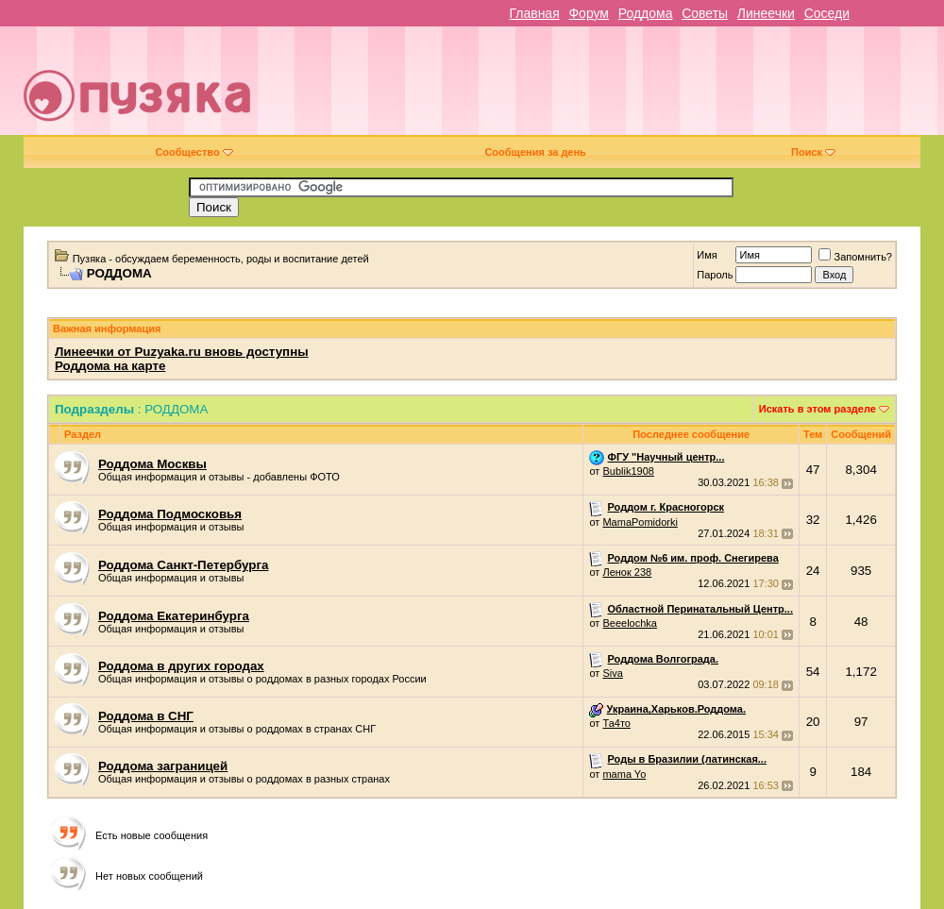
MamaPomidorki (639, 522)
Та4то (616, 723)
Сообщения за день (534, 152)
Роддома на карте (110, 366)
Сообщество (193, 152)
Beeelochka (629, 623)
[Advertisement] (634, 88)
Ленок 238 (626, 572)
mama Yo (624, 774)
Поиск (813, 152)
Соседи (827, 13)
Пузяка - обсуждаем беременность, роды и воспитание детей (221, 258)
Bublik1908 (627, 471)
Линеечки (766, 13)
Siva (612, 673)
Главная (534, 13)
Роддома (645, 13)
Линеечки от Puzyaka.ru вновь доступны (182, 352)
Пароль (715, 274)
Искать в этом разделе (817, 408)
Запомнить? (855, 256)
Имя (706, 255)
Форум (588, 13)
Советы (705, 13)
